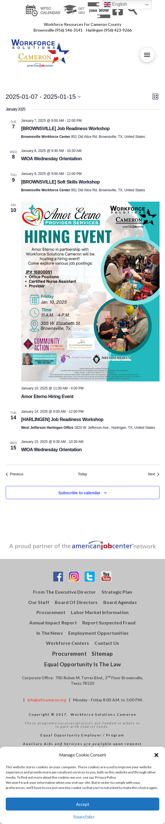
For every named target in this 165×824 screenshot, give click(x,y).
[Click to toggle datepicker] (43, 96)
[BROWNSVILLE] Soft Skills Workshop (60, 182)
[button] (156, 755)
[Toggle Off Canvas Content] (147, 55)
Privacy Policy (83, 816)
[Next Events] (154, 474)
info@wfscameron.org (47, 700)
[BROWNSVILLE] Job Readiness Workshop (65, 128)
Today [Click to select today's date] (82, 474)
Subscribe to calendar (79, 493)
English (115, 4)
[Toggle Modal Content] (132, 9)
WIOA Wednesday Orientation (51, 158)
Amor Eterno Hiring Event (47, 396)
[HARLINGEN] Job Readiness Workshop (62, 419)
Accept (82, 804)
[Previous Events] (15, 474)
